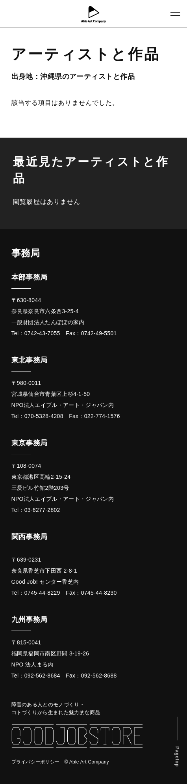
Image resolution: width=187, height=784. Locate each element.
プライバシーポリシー (35, 762)
